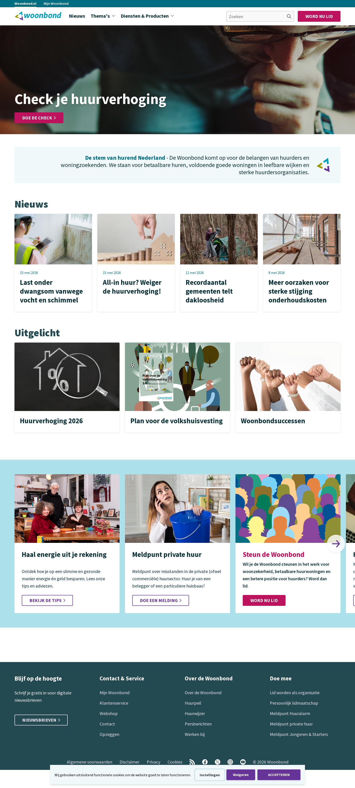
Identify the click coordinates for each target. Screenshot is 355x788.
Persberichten (198, 724)
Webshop (109, 713)
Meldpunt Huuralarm (290, 713)
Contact (107, 724)
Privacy (153, 762)
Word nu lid (319, 16)
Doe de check (39, 118)
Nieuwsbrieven (41, 720)
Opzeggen (109, 734)
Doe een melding (160, 600)
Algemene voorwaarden (89, 762)
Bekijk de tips (47, 600)
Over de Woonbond (203, 692)
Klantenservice (114, 703)
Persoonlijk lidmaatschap (294, 703)
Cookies (175, 762)
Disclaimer (129, 762)
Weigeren (241, 774)
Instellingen (210, 775)
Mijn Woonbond (56, 3)
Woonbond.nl (25, 3)
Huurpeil (193, 703)
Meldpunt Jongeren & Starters (299, 734)
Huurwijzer (195, 713)
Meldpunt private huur (291, 724)
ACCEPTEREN (279, 774)
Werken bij (195, 734)
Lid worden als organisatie (294, 692)
